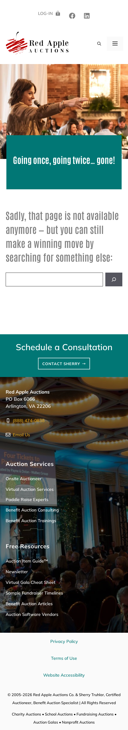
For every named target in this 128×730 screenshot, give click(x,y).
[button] (99, 44)
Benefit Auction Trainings (31, 520)
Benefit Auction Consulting (32, 510)
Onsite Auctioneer (24, 478)
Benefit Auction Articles (29, 603)
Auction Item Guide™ (27, 561)
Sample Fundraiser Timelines (34, 593)
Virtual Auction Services (30, 489)
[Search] (113, 279)
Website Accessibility (64, 675)
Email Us (21, 434)
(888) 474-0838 (29, 420)
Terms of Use (64, 658)
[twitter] (87, 15)
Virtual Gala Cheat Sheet (30, 582)
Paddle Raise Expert (26, 499)
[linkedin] (72, 15)
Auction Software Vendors (32, 614)
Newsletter (17, 571)
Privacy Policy (64, 641)
